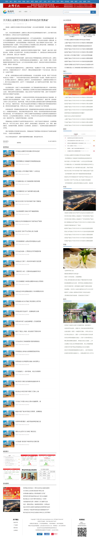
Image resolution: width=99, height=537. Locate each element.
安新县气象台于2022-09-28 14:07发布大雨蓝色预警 (78, 237)
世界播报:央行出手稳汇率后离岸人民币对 (28, 301)
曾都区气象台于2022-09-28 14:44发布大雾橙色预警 (78, 58)
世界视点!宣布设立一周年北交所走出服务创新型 (36, 488)
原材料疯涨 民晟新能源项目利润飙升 (74, 113)
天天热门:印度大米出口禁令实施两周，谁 (28, 401)
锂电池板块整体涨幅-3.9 (11, 479)
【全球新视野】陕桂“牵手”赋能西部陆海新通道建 (77, 173)
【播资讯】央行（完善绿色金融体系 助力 (28, 271)
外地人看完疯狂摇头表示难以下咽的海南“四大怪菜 (78, 280)
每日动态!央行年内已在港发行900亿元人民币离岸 (36, 512)
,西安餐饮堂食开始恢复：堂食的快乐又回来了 (76, 295)
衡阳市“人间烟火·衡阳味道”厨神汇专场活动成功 (77, 292)
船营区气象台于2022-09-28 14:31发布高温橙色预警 (78, 228)
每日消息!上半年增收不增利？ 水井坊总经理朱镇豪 (78, 55)
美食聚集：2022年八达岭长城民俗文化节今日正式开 (78, 289)
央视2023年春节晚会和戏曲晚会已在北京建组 (76, 347)
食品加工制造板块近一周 (29, 465)
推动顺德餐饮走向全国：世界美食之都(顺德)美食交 (78, 283)
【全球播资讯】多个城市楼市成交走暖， (28, 191)
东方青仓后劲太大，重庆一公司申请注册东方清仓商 (78, 334)
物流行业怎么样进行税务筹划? (72, 116)
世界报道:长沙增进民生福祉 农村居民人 (27, 361)
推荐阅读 (6, 147)
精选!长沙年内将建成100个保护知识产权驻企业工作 (78, 177)
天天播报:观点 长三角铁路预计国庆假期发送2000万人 (79, 67)
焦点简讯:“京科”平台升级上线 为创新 (26, 231)
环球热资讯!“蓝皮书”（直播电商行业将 (27, 311)
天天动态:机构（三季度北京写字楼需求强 (28, 251)
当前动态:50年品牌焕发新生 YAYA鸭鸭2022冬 (29, 291)
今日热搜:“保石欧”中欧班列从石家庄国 (27, 441)
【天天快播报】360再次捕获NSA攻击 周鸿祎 (29, 281)
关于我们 (15, 519)
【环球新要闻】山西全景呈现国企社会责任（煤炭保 (78, 183)
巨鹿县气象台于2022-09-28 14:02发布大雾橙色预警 (78, 240)
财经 (26, 11)
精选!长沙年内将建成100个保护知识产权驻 (28, 221)
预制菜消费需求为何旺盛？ (71, 273)
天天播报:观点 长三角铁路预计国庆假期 (27, 181)
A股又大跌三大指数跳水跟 (29, 479)
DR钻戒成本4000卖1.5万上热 (11, 465)
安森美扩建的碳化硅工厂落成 (72, 225)
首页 (20, 11)
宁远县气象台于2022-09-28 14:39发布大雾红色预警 (78, 122)
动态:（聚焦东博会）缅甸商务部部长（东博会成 (36, 504)
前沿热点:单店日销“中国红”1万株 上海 (27, 391)
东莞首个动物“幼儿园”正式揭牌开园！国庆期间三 (77, 325)
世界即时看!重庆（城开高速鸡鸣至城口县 (28, 421)
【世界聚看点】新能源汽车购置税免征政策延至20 (78, 46)
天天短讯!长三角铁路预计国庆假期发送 (27, 341)
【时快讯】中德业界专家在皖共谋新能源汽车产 (36, 509)
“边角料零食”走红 (69, 270)
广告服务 (16, 525)
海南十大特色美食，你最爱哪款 (73, 276)
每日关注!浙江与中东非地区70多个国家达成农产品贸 (78, 170)
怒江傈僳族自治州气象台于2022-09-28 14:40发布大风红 (79, 222)
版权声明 (16, 522)
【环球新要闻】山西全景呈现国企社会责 (28, 241)
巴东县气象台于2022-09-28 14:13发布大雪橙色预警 (78, 234)
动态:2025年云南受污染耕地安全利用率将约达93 (36, 507)
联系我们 (82, 519)
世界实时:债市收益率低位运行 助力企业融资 (35, 496)
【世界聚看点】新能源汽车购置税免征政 (28, 161)
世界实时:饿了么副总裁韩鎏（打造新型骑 (28, 321)
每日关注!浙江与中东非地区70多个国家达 (28, 201)
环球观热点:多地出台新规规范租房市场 (27, 351)
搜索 (93, 12)
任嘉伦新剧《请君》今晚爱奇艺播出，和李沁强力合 (78, 331)
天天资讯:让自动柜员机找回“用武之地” (33, 490)
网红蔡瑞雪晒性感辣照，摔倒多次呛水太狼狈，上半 (78, 340)
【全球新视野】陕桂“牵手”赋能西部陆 (27, 211)
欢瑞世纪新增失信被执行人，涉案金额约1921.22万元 (79, 353)
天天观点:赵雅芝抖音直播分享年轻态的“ (27, 151)
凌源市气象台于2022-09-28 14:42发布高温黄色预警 (78, 61)
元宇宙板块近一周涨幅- (47, 465)
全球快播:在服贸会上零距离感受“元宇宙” (34, 493)
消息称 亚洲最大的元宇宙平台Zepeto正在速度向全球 (78, 64)
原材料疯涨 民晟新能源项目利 (11, 497)
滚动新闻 (6, 483)
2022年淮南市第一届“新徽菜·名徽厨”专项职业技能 (78, 286)
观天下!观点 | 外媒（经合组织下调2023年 (28, 331)
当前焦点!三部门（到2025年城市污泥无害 (28, 261)
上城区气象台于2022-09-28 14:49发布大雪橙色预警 (78, 42)
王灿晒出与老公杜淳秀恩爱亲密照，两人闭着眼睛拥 (78, 343)
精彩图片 (6, 451)
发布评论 (19, 142)
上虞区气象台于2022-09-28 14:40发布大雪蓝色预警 (78, 119)
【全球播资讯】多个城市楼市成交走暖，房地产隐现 (78, 167)
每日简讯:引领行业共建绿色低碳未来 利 (27, 381)
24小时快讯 (67, 20)
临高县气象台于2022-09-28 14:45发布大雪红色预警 (78, 52)
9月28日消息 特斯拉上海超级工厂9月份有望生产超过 (79, 216)
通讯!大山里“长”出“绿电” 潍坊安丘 (25, 431)
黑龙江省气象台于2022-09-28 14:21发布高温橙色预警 (79, 231)
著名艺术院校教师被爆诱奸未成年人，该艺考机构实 (78, 350)
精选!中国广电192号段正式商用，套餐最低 (28, 411)
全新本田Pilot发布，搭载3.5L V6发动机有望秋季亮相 (78, 328)
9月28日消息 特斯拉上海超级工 (11, 510)
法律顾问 (16, 530)
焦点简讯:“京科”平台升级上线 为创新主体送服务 (77, 180)
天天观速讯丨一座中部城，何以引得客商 (28, 371)
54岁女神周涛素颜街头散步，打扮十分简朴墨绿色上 (78, 337)
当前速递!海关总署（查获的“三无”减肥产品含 (35, 501)
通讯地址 (16, 527)
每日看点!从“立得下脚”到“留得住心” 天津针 (35, 499)
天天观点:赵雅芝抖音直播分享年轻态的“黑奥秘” (77, 39)
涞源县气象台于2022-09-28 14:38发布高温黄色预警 (78, 125)
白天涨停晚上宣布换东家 (47, 479)
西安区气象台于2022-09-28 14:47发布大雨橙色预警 (78, 49)
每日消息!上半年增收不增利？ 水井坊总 (27, 171)
